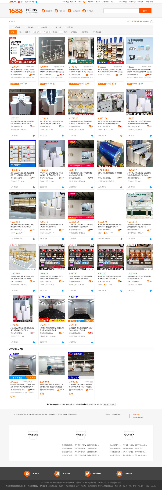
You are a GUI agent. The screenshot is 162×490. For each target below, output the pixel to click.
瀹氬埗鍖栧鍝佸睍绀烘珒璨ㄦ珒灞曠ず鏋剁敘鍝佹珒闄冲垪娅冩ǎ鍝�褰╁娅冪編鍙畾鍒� (22, 71)
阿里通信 (110, 486)
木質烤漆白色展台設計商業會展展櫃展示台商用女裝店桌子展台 (22, 329)
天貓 (55, 486)
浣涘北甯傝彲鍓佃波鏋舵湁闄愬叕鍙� (17, 75)
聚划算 (61, 486)
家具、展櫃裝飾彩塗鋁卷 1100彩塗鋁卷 (110, 174)
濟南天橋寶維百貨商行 (75, 126)
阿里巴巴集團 (10, 486)
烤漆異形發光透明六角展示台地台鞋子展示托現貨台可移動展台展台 (22, 122)
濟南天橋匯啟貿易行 (133, 126)
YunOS (103, 486)
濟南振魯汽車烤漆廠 (68, 455)
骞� (33, 74)
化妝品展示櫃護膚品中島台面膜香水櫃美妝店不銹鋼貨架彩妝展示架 (109, 226)
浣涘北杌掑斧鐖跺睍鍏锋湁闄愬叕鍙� (105, 75)
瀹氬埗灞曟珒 (26, 77)
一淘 (66, 486)
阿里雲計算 (96, 486)
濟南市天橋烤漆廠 (93, 455)
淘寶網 (50, 486)
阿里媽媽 (83, 486)
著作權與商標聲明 (68, 483)
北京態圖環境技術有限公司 (131, 455)
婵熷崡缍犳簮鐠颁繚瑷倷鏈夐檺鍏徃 (19, 390)
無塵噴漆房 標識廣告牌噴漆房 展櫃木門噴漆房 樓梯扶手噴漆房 (81, 329)
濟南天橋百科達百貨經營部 (105, 281)
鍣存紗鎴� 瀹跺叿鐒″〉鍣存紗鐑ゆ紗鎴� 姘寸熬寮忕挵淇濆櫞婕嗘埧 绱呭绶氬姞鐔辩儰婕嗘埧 (23, 386)
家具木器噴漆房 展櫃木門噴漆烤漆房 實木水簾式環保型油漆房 (81, 174)
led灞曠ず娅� (132, 77)
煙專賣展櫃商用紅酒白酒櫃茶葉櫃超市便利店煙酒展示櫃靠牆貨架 (51, 277)
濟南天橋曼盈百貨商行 (17, 178)
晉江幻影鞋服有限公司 (142, 455)
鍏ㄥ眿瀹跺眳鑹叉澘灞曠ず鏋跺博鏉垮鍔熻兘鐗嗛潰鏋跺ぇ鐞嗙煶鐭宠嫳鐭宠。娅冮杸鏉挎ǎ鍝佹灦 (110, 71)
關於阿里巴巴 (102, 483)
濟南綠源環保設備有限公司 (75, 178)
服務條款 (86, 483)
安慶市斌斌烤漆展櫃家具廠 (70, 445)
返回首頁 (99, 404)
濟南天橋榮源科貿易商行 (134, 230)
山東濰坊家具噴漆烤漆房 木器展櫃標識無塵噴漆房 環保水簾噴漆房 (81, 226)
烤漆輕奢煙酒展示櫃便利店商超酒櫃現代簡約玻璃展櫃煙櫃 (139, 277)
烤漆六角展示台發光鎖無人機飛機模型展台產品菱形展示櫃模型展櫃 (51, 122)
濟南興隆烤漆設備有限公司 (96, 448)
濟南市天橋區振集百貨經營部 (17, 333)
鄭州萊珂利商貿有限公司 (131, 452)
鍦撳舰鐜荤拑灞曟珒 (75, 77)
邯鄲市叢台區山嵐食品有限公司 (145, 452)
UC (120, 486)
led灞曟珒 (140, 77)
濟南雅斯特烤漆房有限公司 (83, 452)
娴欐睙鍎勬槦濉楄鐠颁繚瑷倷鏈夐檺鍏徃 (48, 390)
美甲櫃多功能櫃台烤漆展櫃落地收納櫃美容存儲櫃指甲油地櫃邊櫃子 (109, 122)
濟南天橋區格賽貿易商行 (105, 126)
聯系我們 (111, 483)
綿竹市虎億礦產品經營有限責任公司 (121, 452)
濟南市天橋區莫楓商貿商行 (17, 126)
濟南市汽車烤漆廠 (80, 455)
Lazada (153, 486)
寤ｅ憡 (32, 72)
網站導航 (118, 483)
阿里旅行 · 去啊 (74, 486)
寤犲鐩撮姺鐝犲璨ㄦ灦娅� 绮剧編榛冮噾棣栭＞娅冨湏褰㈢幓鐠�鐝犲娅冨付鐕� (80, 71)
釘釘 (134, 486)
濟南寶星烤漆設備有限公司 (96, 445)
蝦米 (89, 486)
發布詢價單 (136, 414)
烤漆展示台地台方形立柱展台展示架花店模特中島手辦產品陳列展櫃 (139, 122)
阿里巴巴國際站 (21, 486)
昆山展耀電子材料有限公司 (118, 445)
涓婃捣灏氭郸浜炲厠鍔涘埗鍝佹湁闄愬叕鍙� (46, 75)
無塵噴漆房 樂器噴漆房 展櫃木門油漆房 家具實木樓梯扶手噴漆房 (52, 329)
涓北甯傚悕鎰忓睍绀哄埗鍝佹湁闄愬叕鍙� (134, 75)
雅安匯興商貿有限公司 (130, 448)
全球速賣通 (43, 486)
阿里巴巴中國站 (33, 486)
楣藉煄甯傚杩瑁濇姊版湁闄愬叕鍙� (78, 390)
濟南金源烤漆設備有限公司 (83, 448)
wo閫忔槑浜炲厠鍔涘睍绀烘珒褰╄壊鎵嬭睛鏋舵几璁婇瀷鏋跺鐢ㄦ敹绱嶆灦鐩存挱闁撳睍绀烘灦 (51, 71)
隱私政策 (93, 483)
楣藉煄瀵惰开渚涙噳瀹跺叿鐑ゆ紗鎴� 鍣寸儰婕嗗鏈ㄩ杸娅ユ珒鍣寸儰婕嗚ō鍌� (81, 386)
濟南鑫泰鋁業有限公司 (105, 178)
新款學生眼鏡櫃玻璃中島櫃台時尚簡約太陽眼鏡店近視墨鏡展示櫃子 (139, 226)
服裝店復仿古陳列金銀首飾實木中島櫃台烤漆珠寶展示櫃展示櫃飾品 (22, 226)
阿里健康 (140, 486)
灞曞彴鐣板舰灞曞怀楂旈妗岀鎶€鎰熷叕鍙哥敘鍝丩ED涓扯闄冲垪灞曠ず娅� (139, 71)
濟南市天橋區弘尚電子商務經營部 (46, 281)
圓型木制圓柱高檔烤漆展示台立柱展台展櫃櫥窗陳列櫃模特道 (51, 226)
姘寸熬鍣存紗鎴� (28, 393)
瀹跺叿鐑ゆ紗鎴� (16, 393)
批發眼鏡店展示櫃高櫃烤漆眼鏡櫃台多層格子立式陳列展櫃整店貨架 (80, 122)
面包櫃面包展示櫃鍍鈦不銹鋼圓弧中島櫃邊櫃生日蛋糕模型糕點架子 (22, 277)
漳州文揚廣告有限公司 (117, 448)
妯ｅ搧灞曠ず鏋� (16, 77)
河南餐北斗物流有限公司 (131, 445)
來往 (130, 486)
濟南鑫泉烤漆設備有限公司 (70, 448)
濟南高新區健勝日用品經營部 (46, 126)
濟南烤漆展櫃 (116, 414)
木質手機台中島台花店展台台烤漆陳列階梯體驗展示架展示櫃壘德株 (139, 174)
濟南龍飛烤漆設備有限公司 (70, 452)
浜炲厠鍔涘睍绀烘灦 (46, 77)
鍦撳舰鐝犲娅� (87, 77)
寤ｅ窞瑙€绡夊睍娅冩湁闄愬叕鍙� (75, 75)
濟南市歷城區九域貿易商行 (17, 230)
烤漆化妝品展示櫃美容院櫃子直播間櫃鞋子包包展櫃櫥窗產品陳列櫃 (22, 174)
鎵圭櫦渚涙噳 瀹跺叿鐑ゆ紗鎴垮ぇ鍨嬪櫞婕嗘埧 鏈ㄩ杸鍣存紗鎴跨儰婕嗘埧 (51, 386)
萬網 (116, 486)
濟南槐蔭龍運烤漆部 (93, 452)
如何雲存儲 (139, 448)
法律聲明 (79, 483)
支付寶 (125, 486)
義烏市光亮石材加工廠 (117, 455)
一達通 (147, 486)
